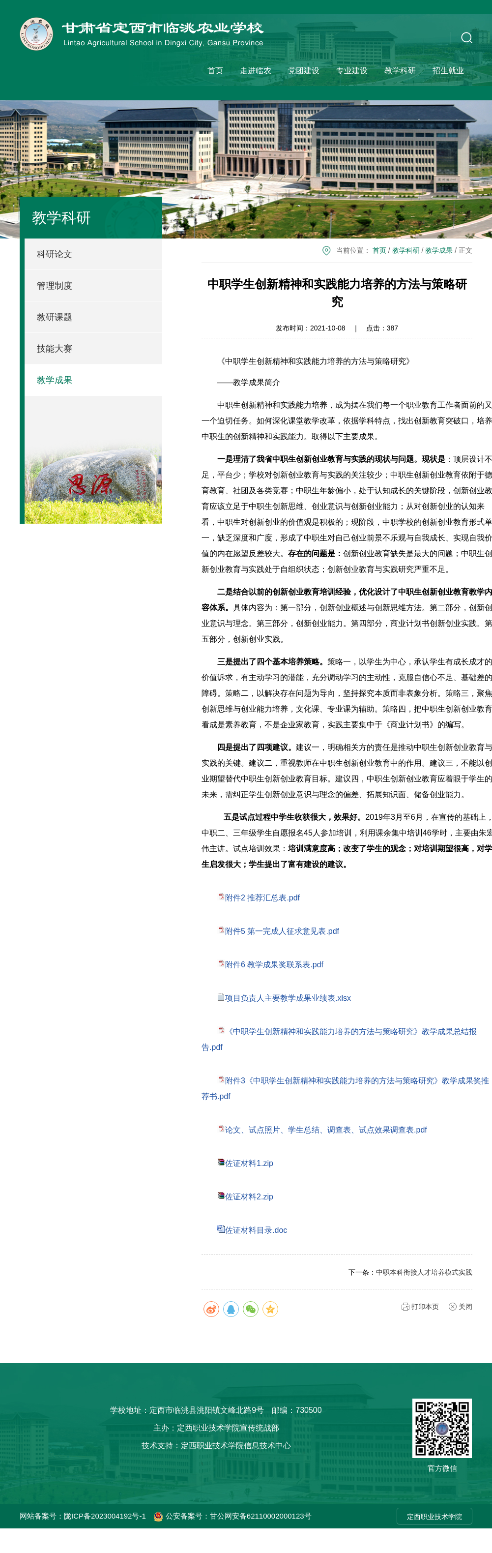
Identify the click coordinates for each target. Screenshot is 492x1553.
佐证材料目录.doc (256, 1230)
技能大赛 (54, 349)
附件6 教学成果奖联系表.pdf (274, 964)
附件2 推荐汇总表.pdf (262, 898)
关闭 (465, 1307)
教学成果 (54, 380)
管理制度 (54, 286)
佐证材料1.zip (249, 1163)
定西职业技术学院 (434, 1517)
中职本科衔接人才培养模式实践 (424, 1272)
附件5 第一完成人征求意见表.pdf (282, 931)
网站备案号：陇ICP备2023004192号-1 (83, 1516)
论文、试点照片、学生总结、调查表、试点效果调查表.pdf (326, 1130)
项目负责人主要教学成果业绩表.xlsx (288, 998)
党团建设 (303, 70)
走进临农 (255, 70)
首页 (215, 70)
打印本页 (425, 1307)
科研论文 (54, 254)
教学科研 (400, 70)
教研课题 (54, 317)
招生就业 (448, 70)
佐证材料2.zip (249, 1197)
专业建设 (352, 70)
